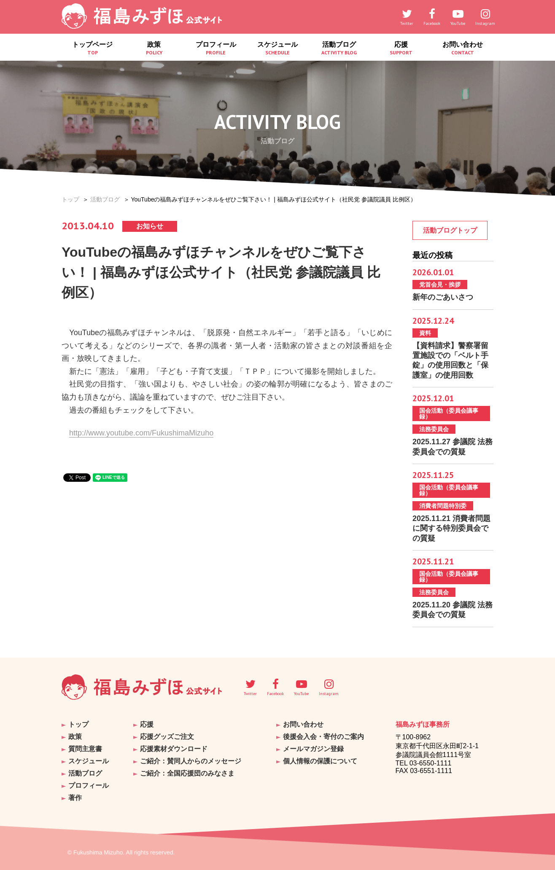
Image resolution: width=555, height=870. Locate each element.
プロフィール (216, 48)
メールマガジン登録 (313, 748)
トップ (70, 199)
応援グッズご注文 (167, 736)
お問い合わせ (462, 48)
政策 (154, 48)
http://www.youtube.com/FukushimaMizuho (141, 433)
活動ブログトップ (450, 230)
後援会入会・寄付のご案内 (323, 736)
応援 (400, 48)
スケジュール (277, 48)
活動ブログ (339, 48)
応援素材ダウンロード (173, 748)
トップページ (92, 48)
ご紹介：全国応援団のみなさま (187, 773)
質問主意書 (85, 748)
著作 (75, 797)
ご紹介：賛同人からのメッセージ (190, 761)
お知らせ (149, 226)
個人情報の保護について (320, 761)
